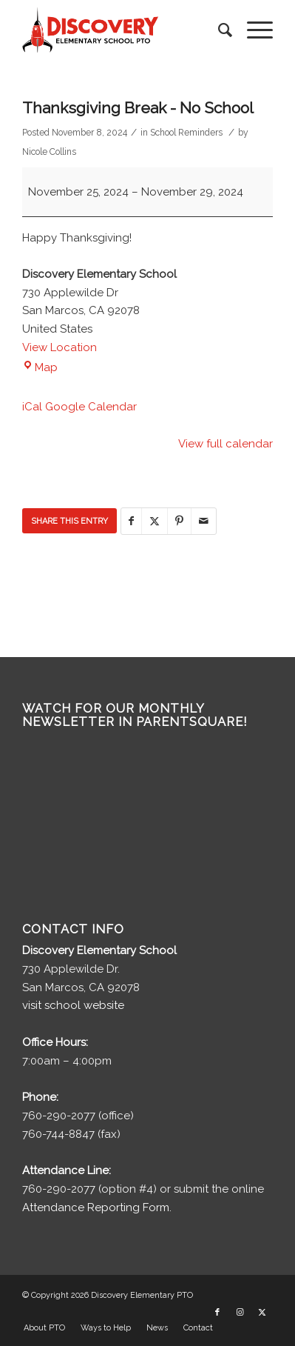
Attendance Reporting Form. (97, 1207)
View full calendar (225, 443)
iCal (32, 406)
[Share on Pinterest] (179, 521)
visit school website (73, 1005)
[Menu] (252, 30)
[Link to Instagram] (239, 1313)
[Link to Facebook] (217, 1313)
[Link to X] (262, 1313)
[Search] (217, 30)
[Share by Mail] (203, 521)
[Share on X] (154, 521)
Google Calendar (91, 406)
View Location (59, 347)
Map (40, 367)
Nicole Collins (49, 152)
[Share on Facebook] (131, 521)
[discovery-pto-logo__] (122, 30)
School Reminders (186, 132)
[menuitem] (217, 30)
